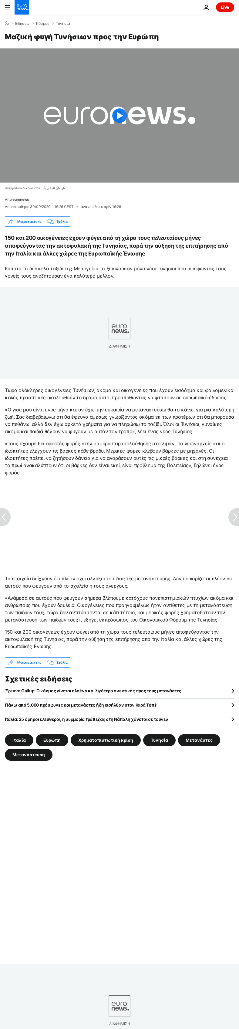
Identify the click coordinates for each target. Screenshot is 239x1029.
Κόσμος (42, 23)
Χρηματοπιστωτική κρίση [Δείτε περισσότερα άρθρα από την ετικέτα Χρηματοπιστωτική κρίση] (105, 740)
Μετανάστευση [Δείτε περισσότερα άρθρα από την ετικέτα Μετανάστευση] (28, 754)
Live (225, 7)
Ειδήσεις (22, 23)
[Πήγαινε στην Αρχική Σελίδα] (22, 7)
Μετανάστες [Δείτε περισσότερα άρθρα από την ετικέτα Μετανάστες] (199, 740)
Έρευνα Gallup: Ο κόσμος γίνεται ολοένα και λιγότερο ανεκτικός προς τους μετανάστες (93, 690)
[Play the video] (119, 115)
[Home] (6, 23)
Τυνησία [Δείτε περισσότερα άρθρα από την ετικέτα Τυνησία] (159, 740)
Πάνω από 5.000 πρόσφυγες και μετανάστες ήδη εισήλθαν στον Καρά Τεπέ (81, 704)
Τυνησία (63, 23)
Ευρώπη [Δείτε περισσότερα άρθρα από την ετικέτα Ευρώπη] (52, 740)
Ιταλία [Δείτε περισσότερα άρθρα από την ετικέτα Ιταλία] (19, 740)
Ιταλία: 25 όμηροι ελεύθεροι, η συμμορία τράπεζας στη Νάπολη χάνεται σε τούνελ (86, 719)
